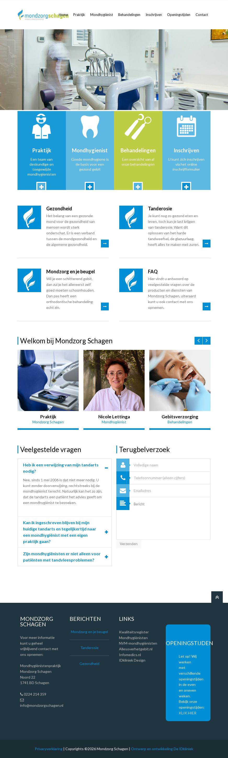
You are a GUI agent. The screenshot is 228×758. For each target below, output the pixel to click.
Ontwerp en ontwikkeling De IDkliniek (162, 749)
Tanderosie (160, 208)
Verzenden (129, 543)
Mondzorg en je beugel (70, 271)
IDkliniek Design (132, 660)
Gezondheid (59, 208)
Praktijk (79, 15)
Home (63, 15)
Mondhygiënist (101, 15)
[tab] (64, 468)
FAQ (153, 271)
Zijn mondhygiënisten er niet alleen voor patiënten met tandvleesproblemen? (62, 556)
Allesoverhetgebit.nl (135, 649)
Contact (202, 15)
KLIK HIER (187, 713)
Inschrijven (154, 15)
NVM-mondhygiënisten (138, 643)
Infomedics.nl (130, 654)
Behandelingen (129, 15)
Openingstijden (178, 15)
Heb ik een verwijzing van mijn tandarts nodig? (61, 467)
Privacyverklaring (48, 749)
